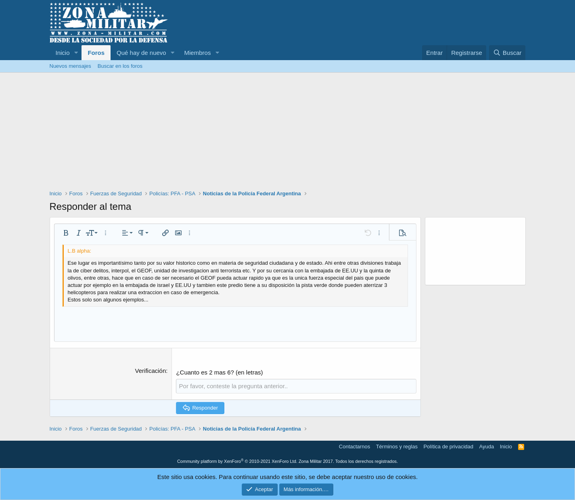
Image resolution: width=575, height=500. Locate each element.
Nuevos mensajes (70, 66)
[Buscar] (507, 52)
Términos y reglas (397, 447)
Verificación (150, 370)
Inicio (63, 52)
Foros (96, 52)
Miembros (197, 52)
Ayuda (486, 447)
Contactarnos (354, 447)
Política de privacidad (448, 447)
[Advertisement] (288, 133)
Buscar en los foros (120, 66)
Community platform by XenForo (237, 461)
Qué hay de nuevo (141, 52)
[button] (76, 52)
